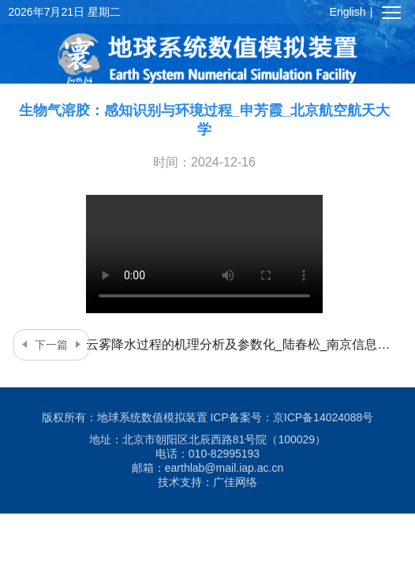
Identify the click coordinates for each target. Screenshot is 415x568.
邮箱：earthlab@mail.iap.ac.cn (207, 468)
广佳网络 (235, 482)
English (348, 12)
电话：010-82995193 (207, 453)
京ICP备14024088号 (323, 417)
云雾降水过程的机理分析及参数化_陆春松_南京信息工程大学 (204, 345)
